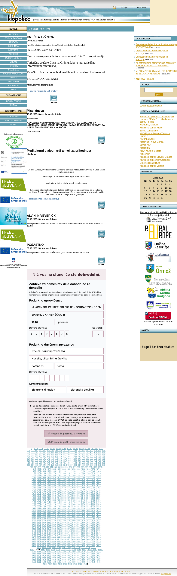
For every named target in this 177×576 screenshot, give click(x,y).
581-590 (81, 459)
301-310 (97, 453)
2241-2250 (80, 504)
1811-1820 (70, 492)
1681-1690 (80, 488)
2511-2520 (70, 513)
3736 (63, 550)
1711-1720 (41, 490)
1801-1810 (61, 492)
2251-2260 (90, 504)
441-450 (50, 457)
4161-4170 (90, 562)
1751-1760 (80, 490)
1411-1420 (90, 479)
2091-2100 (70, 500)
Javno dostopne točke (151, 105)
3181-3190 (41, 533)
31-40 (52, 449)
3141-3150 (70, 531)
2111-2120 (90, 500)
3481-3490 (61, 541)
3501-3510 (80, 541)
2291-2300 (61, 506)
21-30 (46, 449)
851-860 (58, 465)
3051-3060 (51, 529)
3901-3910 (41, 556)
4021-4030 (90, 558)
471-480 (73, 457)
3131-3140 (61, 531)
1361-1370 (41, 479)
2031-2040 (80, 498)
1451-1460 (61, 482)
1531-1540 (70, 484)
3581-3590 (90, 543)
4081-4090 (80, 560)
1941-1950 (61, 496)
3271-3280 (61, 535)
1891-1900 (80, 494)
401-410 (97, 455)
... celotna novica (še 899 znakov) (42, 91)
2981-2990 (51, 527)
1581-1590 (51, 486)
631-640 (42, 461)
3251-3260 (41, 535)
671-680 (73, 461)
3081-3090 (80, 529)
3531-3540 (41, 543)
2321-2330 (90, 506)
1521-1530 (61, 484)
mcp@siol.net (166, 573)
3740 (84, 550)
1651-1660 (51, 488)
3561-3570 (70, 543)
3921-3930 (61, 556)
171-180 (73, 451)
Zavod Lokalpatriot (149, 130)
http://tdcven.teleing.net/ (40, 84)
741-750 (50, 463)
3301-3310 (90, 535)
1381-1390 (61, 479)
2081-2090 (61, 500)
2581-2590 (70, 515)
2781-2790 (61, 521)
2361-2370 (61, 508)
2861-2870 (70, 523)
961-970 (69, 467)
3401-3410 (51, 539)
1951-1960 (70, 496)
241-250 (50, 453)
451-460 (58, 457)
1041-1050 (70, 469)
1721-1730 (51, 490)
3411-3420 (61, 539)
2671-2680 (90, 517)
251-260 (58, 453)
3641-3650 (80, 545)
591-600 (89, 459)
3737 (68, 550)
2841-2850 (51, 523)
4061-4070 (61, 560)
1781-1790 (41, 492)
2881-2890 (90, 523)
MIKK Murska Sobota (150, 151)
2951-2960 (90, 525)
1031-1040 (61, 469)
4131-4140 (61, 562)
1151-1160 (41, 473)
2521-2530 (80, 513)
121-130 (34, 451)
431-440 (42, 457)
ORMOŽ (13, 62)
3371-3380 (90, 537)
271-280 (73, 453)
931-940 (45, 467)
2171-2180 (80, 502)
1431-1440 (41, 482)
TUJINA (13, 78)
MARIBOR (13, 54)
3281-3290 (70, 535)
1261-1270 (80, 475)
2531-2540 (90, 513)
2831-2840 (41, 523)
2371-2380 (70, 508)
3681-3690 (56, 548)
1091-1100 (51, 471)
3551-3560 (61, 543)
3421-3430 (70, 539)
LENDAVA (13, 42)
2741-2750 (90, 519)
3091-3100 (90, 529)
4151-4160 (80, 562)
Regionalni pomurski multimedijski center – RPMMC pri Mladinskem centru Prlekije (157, 119)
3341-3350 (61, 537)
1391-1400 (70, 479)
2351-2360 (51, 508)
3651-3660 (90, 545)
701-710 (97, 461)
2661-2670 (80, 517)
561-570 (66, 459)
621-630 (34, 461)
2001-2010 (51, 498)
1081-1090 (41, 471)
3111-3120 (41, 531)
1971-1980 (90, 496)
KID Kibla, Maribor (149, 124)
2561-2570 (51, 515)
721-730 (34, 463)
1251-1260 (70, 475)
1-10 (36, 449)
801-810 (97, 463)
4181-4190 (52, 564)
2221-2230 (61, 504)
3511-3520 (90, 541)
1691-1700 (90, 488)
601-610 (97, 459)
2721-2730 (70, 519)
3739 (79, 550)
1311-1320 (61, 477)
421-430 (34, 457)
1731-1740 (61, 490)
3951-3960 (90, 556)
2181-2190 (90, 502)
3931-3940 (70, 556)
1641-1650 (41, 488)
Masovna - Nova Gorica (151, 142)
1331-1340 (80, 477)
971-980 (76, 467)
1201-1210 (90, 473)
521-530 (34, 459)
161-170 (66, 451)
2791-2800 (70, 521)
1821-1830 (80, 492)
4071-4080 (70, 560)
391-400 (89, 455)
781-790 (81, 463)
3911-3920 (51, 556)
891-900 (89, 465)
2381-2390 (80, 508)
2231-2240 (70, 504)
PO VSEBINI (13, 82)
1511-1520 (51, 484)
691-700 (89, 461)
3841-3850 (51, 554)
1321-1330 (70, 477)
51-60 (64, 449)
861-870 (66, 465)
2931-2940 (70, 525)
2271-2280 (41, 506)
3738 (74, 550)
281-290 (81, 453)
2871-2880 (80, 523)
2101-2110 (80, 500)
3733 (48, 550)
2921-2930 (61, 525)
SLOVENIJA (13, 70)
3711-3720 (85, 548)
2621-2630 (41, 517)
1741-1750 (70, 490)
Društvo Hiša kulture (150, 163)
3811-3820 (90, 552)
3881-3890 (90, 554)
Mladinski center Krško (151, 127)
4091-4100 (90, 560)
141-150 (50, 451)
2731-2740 (80, 519)
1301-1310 (51, 477)
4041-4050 (41, 560)
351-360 (58, 455)
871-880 (73, 465)
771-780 (73, 463)
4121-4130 (51, 562)
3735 (58, 550)
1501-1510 (41, 484)
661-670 (66, 461)
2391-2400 (90, 508)
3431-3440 (80, 539)
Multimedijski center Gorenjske (155, 160)
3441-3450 (90, 539)
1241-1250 (61, 475)
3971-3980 (41, 558)
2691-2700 (41, 519)
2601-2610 (90, 515)
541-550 (50, 459)
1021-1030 (51, 469)
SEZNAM (13, 105)
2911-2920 (51, 525)
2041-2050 (90, 498)
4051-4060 (51, 560)
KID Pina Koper (147, 139)
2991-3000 (61, 527)
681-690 (81, 461)
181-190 (81, 451)
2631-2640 (51, 517)
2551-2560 (41, 515)
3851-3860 (61, 554)
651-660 (58, 461)
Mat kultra (145, 148)
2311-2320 (80, 506)
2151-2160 (61, 502)
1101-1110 (61, 471)
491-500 (89, 457)
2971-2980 (41, 527)
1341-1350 (90, 477)
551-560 (58, 459)
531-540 (42, 459)
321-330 (34, 455)
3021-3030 (90, 527)
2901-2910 (41, 525)
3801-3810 (80, 552)
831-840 (42, 465)
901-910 (97, 465)
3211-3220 (70, 533)
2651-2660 (70, 517)
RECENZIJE (13, 86)
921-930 (37, 467)
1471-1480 (80, 482)
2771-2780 (51, 521)
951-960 (61, 467)
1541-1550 (80, 484)
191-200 (89, 451)
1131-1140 (90, 471)
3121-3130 (51, 531)
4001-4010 (70, 558)
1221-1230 (41, 475)
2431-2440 (61, 510)
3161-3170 (90, 531)
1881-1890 (70, 494)
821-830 (34, 465)
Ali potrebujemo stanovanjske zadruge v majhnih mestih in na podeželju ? (156, 64)
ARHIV (13, 89)
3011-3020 (80, 527)
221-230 (34, 453)
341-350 (50, 455)
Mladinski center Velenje (152, 166)
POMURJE (13, 66)
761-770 (66, 463)
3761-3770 (41, 552)
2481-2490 (41, 513)
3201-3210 (61, 533)
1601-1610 (70, 486)
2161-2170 (70, 502)
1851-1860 (41, 494)
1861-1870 (51, 494)
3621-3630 (61, 545)
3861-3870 (70, 554)
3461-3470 (41, 541)
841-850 (50, 465)
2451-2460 (80, 510)
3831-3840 (41, 554)
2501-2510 (61, 513)
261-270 (66, 453)
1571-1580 (41, 486)
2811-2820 (90, 521)
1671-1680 (70, 488)
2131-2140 (41, 502)
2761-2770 (41, 521)
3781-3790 (61, 552)
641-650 (50, 461)
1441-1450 (51, 482)
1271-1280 (90, 475)
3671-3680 (46, 548)
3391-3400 (41, 539)
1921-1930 (41, 496)
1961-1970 (80, 496)
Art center (145, 154)
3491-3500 (70, 541)
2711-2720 (61, 519)
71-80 (75, 449)
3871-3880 (80, 554)
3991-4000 (61, 558)
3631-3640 (70, 545)
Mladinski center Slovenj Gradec (156, 157)
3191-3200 (51, 533)
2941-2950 (80, 525)
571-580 (73, 459)
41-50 (58, 449)
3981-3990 (51, 558)
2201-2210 (41, 504)
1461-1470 (70, 482)
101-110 (94, 449)
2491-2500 (51, 513)
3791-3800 (70, 552)
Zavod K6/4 (145, 145)
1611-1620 (80, 486)
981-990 (84, 467)
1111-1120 (70, 471)
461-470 (66, 457)
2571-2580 (61, 515)
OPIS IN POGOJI (13, 101)
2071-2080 (51, 500)
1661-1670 (61, 488)
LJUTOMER (13, 50)
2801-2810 (80, 521)
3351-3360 (70, 537)
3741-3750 (92, 550)
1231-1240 (51, 475)
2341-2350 (41, 508)
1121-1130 (80, 471)
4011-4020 (80, 558)
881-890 (81, 465)
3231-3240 (90, 533)
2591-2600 (80, 515)
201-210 (97, 451)
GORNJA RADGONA (13, 38)
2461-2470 (90, 510)
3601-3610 (41, 545)
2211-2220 (51, 504)
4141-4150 (70, 562)
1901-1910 (90, 494)
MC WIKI (13, 125)
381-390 (81, 455)
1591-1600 (61, 486)
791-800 (89, 463)
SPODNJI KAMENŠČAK (13, 74)
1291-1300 (41, 477)
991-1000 (93, 467)
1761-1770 (90, 490)
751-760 (58, 463)
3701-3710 (76, 548)
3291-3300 (80, 535)
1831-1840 (90, 492)
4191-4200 (62, 564)
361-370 (66, 455)
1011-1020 (41, 469)
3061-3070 (61, 529)
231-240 (42, 453)
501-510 (97, 457)
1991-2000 (41, 498)
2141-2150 (51, 502)
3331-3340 (51, 537)
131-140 (42, 451)
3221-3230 (80, 533)
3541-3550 (51, 543)
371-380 (73, 455)
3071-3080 (70, 529)
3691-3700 (66, 548)
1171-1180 (61, 473)
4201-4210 (72, 564)
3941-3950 (80, 556)
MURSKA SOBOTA (13, 58)
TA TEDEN (13, 34)
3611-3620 (51, 545)
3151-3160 (80, 531)
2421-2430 (51, 510)
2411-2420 (41, 510)
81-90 (81, 449)
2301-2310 (70, 506)
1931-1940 (51, 496)
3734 (53, 550)
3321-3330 (41, 537)
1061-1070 (90, 469)
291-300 (89, 453)
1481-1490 (90, 482)
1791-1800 (51, 492)
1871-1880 (61, 494)
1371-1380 (51, 479)
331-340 (42, 455)
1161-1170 (51, 473)
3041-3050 (41, 529)
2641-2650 (61, 517)
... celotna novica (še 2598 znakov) (43, 199)
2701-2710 (51, 519)
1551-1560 (90, 484)
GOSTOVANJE (13, 117)
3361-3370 (80, 537)
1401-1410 (80, 479)
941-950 (53, 467)
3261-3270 (51, 535)
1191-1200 (80, 473)
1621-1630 (90, 486)
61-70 (69, 449)
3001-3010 (70, 527)
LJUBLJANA (13, 46)
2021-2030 (70, 498)
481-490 (81, 457)
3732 (43, 550)
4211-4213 (82, 564)
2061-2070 (41, 500)
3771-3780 (51, 552)
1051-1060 (80, 469)
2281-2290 (51, 506)
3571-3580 (80, 543)
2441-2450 (70, 510)
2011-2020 (61, 498)
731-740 (42, 463)
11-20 (40, 449)
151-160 (58, 451)
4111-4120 (41, 562)
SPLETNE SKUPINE (13, 121)
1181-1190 (70, 473)
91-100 (87, 449)
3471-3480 (51, 541)
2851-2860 (61, 523)
